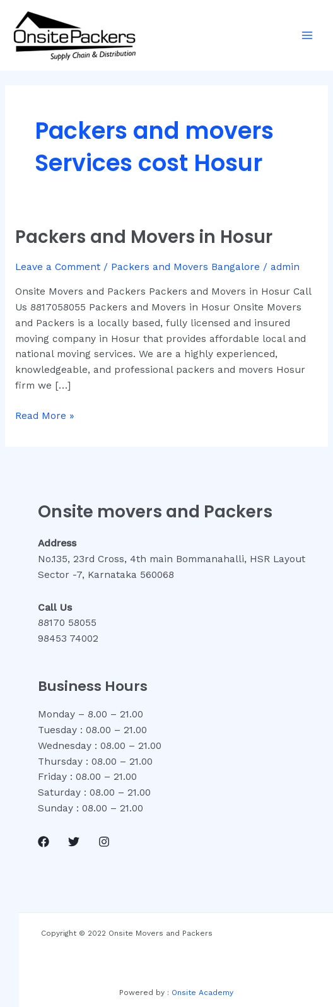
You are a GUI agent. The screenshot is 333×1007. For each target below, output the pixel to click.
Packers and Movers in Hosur (143, 237)
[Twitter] (73, 841)
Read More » (44, 414)
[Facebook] (43, 841)
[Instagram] (104, 841)
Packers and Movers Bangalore (185, 267)
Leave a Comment (57, 267)
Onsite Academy (202, 992)
